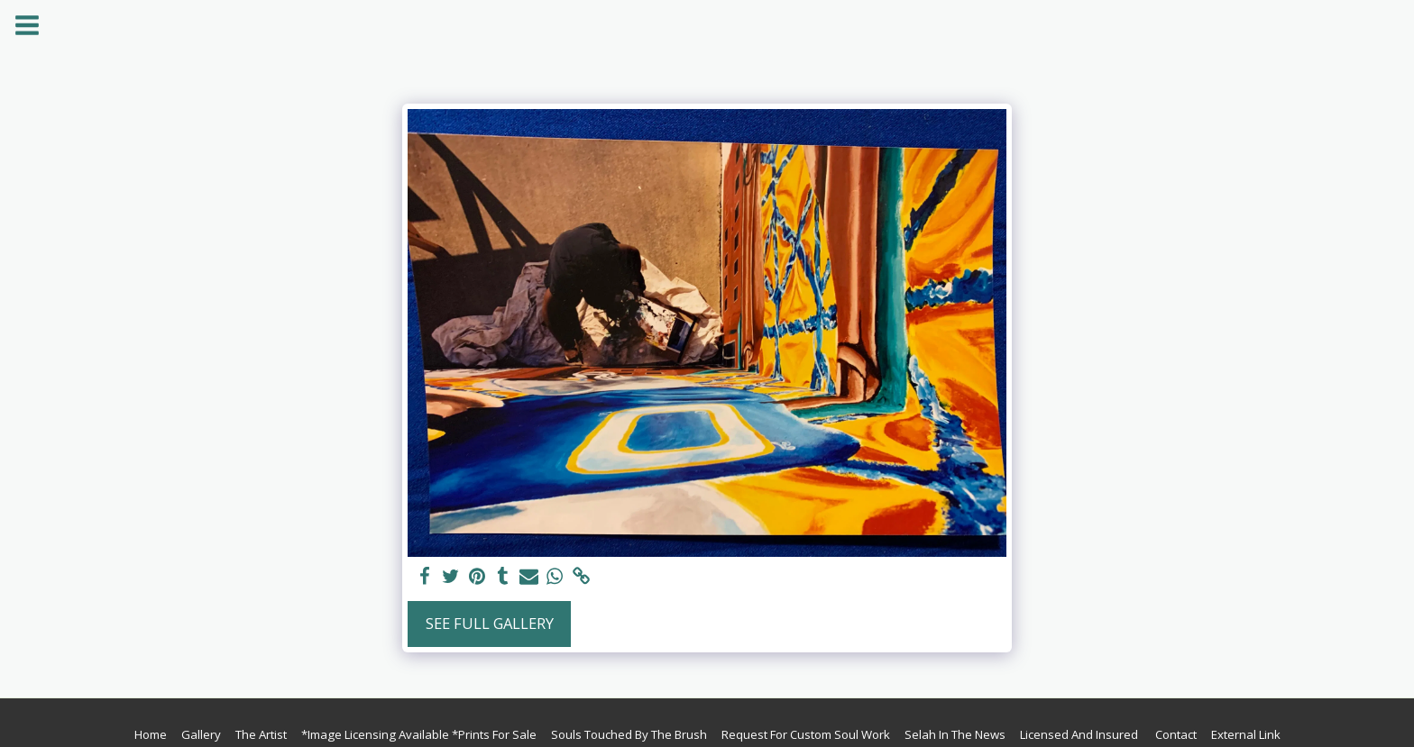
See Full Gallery (490, 623)
